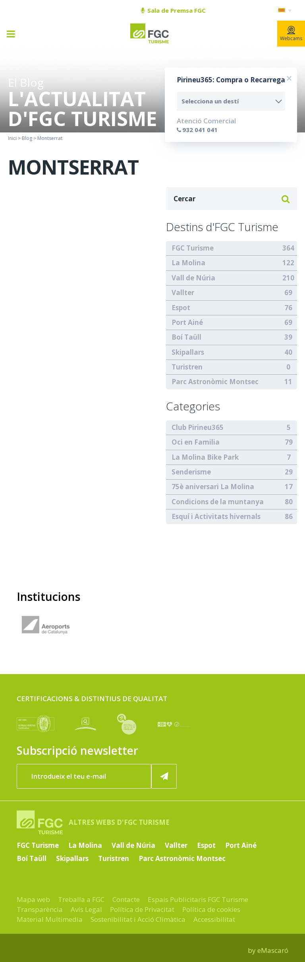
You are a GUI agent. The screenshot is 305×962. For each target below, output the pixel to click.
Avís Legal (86, 909)
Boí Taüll (186, 337)
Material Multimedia (50, 919)
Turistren (187, 366)
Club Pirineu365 (198, 427)
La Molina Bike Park (205, 457)
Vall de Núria (193, 277)
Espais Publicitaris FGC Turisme (198, 899)
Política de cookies (211, 909)
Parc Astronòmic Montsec (215, 381)
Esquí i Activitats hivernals (216, 516)
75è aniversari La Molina (213, 486)
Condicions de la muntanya (218, 501)
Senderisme (191, 471)
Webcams (291, 34)
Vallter (183, 292)
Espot (181, 307)
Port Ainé (187, 322)
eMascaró (272, 950)
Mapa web (33, 899)
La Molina (188, 262)
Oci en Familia (196, 442)
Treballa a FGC (81, 899)
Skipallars (188, 352)
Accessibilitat (214, 919)
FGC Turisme (193, 248)
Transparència (40, 909)
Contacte (126, 899)
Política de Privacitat (142, 909)
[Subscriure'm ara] (164, 776)
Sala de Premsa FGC (173, 10)
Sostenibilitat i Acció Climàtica (138, 919)
